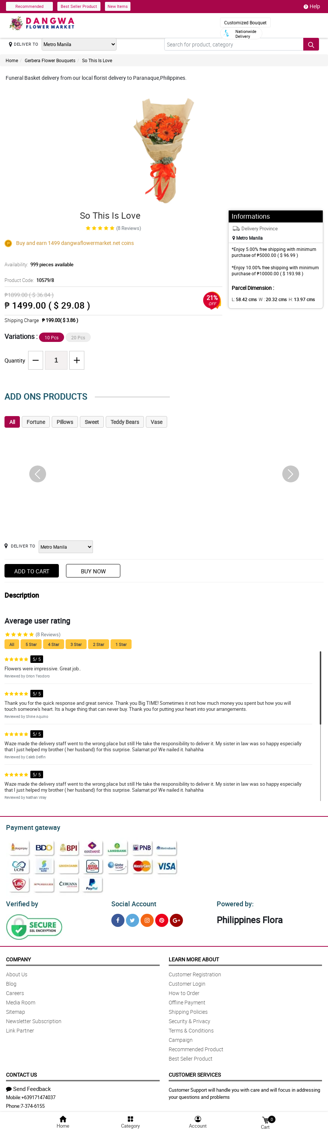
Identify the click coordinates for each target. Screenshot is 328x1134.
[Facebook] (117, 918)
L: (243, 299)
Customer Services (195, 1072)
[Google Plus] (176, 918)
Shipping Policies (188, 1009)
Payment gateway (30, 826)
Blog (11, 981)
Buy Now (93, 571)
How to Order (184, 990)
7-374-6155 (33, 1103)
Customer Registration (195, 972)
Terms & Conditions (191, 1028)
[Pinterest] (161, 918)
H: (295, 299)
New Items (118, 6)
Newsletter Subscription (33, 1018)
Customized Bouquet (245, 22)
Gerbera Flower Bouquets (50, 60)
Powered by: (233, 902)
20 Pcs (78, 337)
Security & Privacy (189, 1018)
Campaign (181, 1037)
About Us (16, 972)
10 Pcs (51, 337)
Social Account (131, 902)
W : (269, 299)
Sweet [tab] (92, 421)
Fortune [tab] (36, 421)
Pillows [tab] (65, 421)
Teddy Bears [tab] (125, 421)
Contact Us (21, 1072)
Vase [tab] (156, 421)
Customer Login (187, 981)
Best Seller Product (79, 6)
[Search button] (311, 44)
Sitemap (15, 1009)
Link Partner (20, 1028)
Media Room (20, 1000)
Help (312, 6)
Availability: (37, 264)
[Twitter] (132, 918)
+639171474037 (38, 1095)
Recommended (29, 6)
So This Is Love (97, 60)
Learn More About (194, 957)
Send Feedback (28, 1086)
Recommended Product (196, 1046)
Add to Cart (31, 571)
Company (18, 957)
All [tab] (12, 421)
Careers (15, 990)
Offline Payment (187, 1000)
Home (12, 60)
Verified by (21, 902)
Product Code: (28, 280)
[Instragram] (147, 918)
